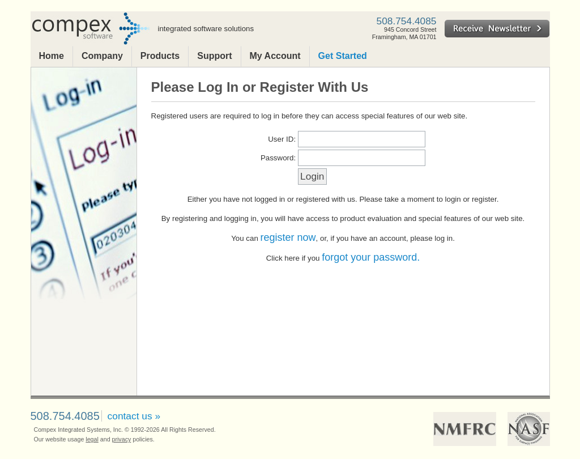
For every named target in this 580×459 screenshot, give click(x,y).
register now (288, 237)
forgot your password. (371, 257)
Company (102, 56)
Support (214, 56)
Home (51, 56)
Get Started (342, 56)
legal (92, 439)
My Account (275, 56)
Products (160, 56)
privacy (121, 439)
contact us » (134, 416)
